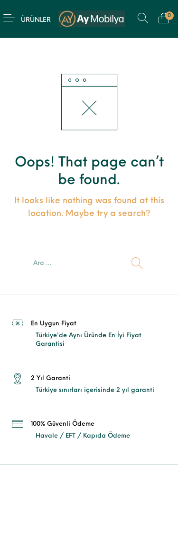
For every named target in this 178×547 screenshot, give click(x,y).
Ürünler (36, 20)
